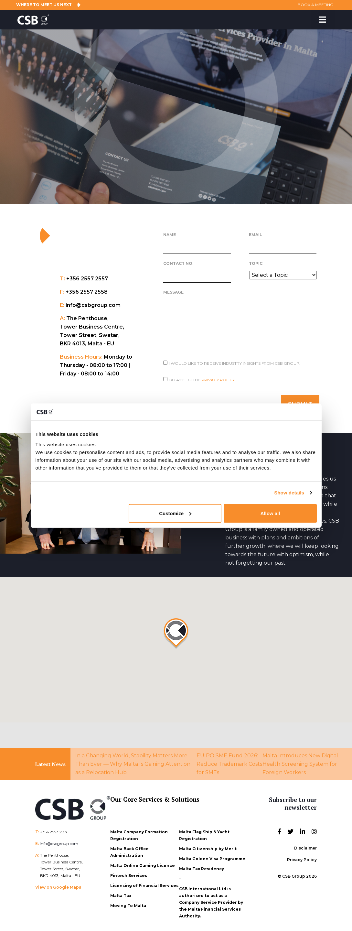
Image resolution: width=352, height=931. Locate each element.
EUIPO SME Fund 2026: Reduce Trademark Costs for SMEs (229, 761)
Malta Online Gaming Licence (142, 862)
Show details (289, 492)
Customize (175, 513)
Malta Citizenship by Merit (208, 845)
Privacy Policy (302, 856)
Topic (255, 263)
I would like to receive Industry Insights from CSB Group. (234, 363)
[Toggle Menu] (323, 19)
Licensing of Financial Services (144, 882)
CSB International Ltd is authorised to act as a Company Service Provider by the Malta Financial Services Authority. (211, 899)
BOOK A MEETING (311, 4)
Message (173, 292)
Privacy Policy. (218, 379)
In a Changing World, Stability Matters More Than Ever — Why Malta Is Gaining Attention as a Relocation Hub (132, 761)
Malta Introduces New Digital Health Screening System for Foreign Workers (300, 761)
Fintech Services (128, 872)
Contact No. (178, 263)
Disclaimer (305, 845)
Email (255, 234)
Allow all (270, 513)
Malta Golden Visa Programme (212, 855)
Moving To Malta (128, 902)
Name (169, 234)
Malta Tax (120, 892)
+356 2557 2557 (54, 829)
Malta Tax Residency (201, 865)
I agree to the (202, 379)
